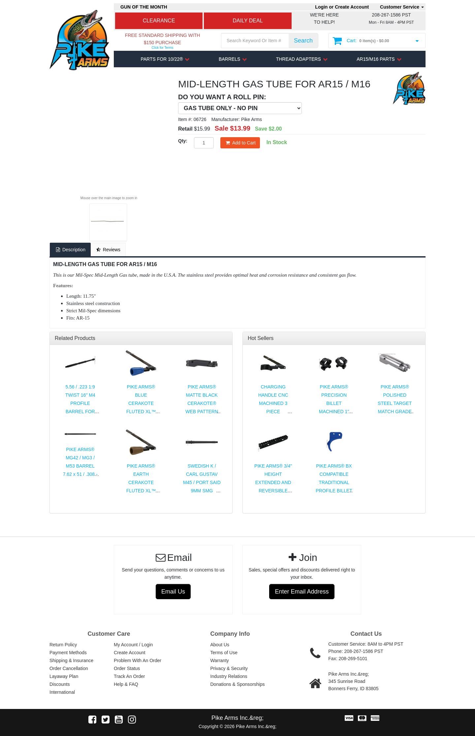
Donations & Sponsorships (237, 684)
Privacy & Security (229, 668)
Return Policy (63, 644)
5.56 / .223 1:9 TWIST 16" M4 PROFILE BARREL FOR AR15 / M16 (80, 403)
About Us (220, 644)
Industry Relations (228, 676)
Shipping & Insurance (71, 660)
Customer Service (402, 7)
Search (303, 40)
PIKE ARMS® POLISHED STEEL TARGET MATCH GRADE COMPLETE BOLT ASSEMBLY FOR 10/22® (394, 411)
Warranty (219, 660)
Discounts (59, 684)
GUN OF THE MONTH (143, 7)
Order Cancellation (68, 668)
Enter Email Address (302, 591)
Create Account (129, 652)
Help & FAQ (126, 684)
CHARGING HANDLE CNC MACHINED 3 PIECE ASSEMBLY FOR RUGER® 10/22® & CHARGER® (273, 411)
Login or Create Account (342, 7)
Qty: (182, 140)
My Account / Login (133, 644)
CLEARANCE (159, 20)
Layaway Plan (63, 676)
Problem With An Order (137, 660)
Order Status (127, 668)
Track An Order (129, 676)
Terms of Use (224, 652)
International (62, 692)
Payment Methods (68, 652)
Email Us (173, 591)
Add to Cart (240, 142)
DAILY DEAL (248, 20)
